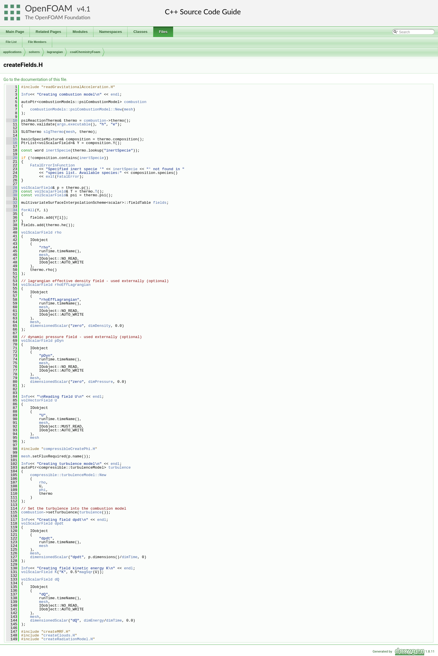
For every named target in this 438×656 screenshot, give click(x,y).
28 (11, 187)
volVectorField (36, 400)
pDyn (59, 340)
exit (50, 176)
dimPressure (100, 381)
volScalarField (36, 187)
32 (11, 202)
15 (11, 139)
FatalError (68, 176)
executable (79, 124)
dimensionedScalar (49, 325)
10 (11, 120)
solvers (34, 52)
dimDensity (99, 325)
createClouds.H (59, 635)
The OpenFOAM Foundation (57, 17)
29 (11, 191)
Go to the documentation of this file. (35, 79)
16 (11, 142)
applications (12, 52)
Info (25, 94)
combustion (135, 101)
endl (115, 94)
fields (160, 202)
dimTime (130, 557)
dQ (57, 579)
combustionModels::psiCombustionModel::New (76, 109)
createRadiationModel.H (68, 639)
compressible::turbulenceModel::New (68, 475)
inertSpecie (58, 150)
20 (11, 157)
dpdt (59, 523)
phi (42, 489)
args (61, 124)
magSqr (86, 572)
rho (58, 232)
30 (11, 195)
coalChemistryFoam (85, 52)
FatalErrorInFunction (52, 165)
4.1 (85, 9)
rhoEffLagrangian (73, 284)
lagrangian (55, 52)
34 (11, 210)
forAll (28, 210)
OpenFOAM (49, 8)
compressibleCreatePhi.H (69, 448)
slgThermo (54, 131)
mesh (128, 109)
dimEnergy (94, 620)
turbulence (119, 467)
